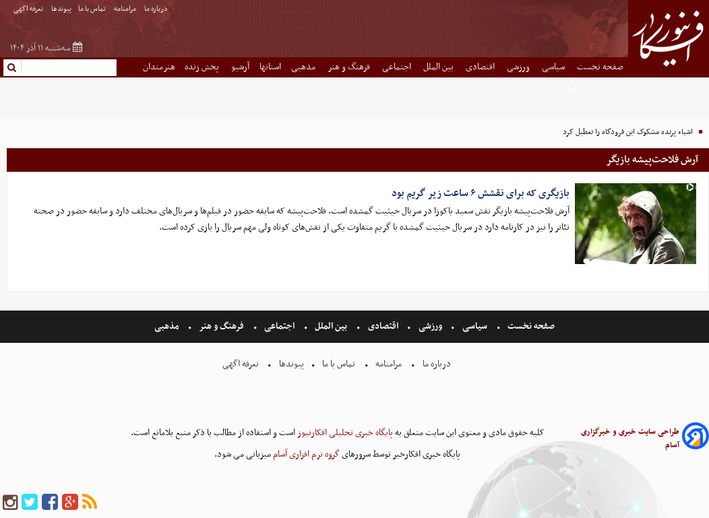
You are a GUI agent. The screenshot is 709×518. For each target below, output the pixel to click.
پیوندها (61, 9)
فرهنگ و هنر (350, 67)
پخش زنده (203, 67)
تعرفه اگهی (28, 9)
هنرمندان (159, 67)
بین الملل (439, 67)
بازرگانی (609, 87)
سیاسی (554, 67)
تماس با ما (92, 9)
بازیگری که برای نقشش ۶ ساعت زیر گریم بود (480, 193)
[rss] (89, 502)
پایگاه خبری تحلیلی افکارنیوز (344, 433)
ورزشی (519, 67)
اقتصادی (481, 67)
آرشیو (240, 67)
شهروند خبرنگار (558, 87)
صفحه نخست (600, 67)
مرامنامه (125, 9)
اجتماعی (397, 67)
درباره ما (156, 9)
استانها (270, 67)
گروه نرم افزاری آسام (305, 454)
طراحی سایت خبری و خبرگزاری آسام (630, 438)
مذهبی (304, 67)
